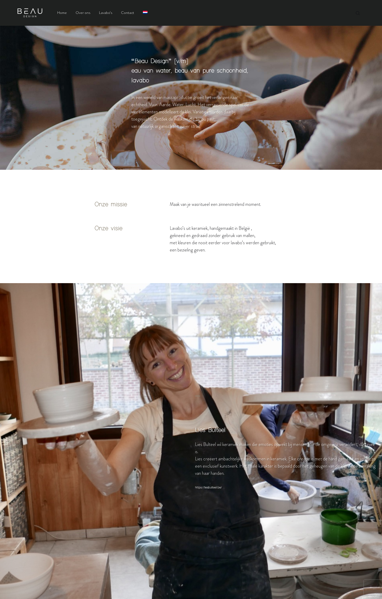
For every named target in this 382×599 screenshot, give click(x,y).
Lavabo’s (105, 12)
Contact (127, 12)
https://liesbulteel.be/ (208, 487)
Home (62, 12)
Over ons (83, 12)
